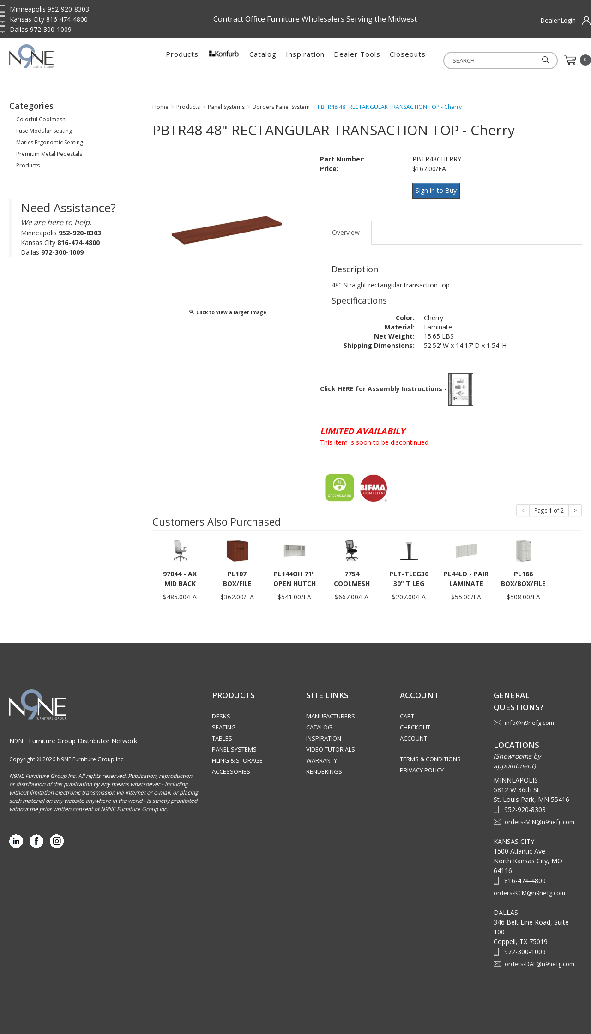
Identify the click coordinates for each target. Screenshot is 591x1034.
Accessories (231, 769)
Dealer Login (558, 20)
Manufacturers (330, 714)
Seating (224, 725)
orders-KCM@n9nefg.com (529, 891)
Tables (222, 736)
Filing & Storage (237, 758)
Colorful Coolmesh (41, 122)
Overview (346, 230)
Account (413, 736)
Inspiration (305, 60)
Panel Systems (234, 747)
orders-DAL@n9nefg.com (539, 962)
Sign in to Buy (438, 192)
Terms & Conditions (430, 757)
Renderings (324, 769)
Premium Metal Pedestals (49, 157)
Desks (221, 714)
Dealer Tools (357, 60)
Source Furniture (67, 60)
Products (182, 60)
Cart (407, 714)
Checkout (415, 725)
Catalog (263, 60)
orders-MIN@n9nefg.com (539, 820)
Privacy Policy (422, 768)
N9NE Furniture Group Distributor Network (73, 739)
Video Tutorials (330, 747)
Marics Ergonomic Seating (49, 145)
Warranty (321, 758)
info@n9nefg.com (529, 721)
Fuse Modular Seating (44, 133)
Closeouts (408, 60)
